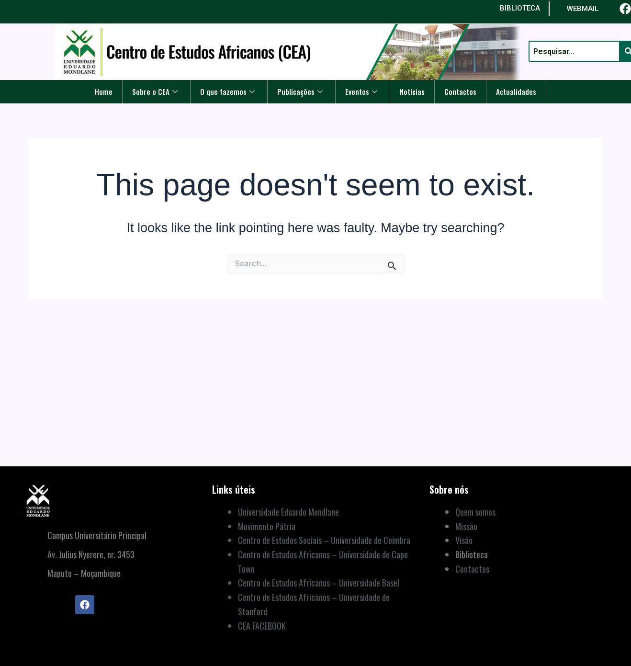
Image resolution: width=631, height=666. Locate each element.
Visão (464, 540)
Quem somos (475, 512)
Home (104, 91)
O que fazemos (227, 91)
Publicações (300, 91)
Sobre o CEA (155, 91)
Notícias (411, 91)
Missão (466, 526)
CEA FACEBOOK (262, 626)
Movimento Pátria (266, 526)
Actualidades (516, 91)
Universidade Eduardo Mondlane (288, 512)
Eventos (361, 91)
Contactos (460, 91)
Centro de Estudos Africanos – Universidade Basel (318, 582)
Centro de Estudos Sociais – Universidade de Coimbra (324, 540)
